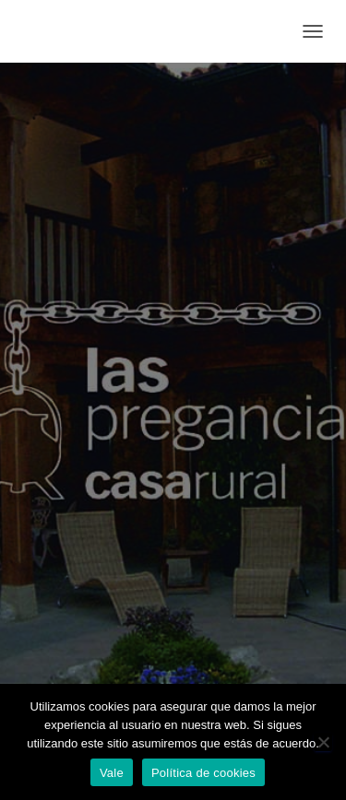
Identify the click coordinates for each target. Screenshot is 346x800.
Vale (112, 773)
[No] (323, 742)
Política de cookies (203, 773)
